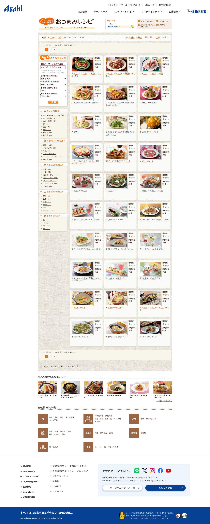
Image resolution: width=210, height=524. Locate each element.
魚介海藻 (43, 433)
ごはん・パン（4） (50, 178)
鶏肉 (62, 417)
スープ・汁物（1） (50, 183)
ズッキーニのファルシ (148, 337)
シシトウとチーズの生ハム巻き (151, 73)
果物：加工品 (151, 419)
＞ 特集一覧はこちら (164, 401)
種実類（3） (48, 133)
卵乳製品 (43, 447)
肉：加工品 (53, 420)
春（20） (46, 226)
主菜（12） (47, 172)
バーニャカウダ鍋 (78, 307)
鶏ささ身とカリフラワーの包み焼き (85, 103)
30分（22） (47, 196)
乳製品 (55, 447)
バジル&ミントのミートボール (151, 190)
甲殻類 (62, 431)
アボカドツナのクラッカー (116, 278)
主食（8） (47, 127)
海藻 (69, 431)
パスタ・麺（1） (49, 181)
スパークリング (55, 38)
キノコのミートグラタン (115, 307)
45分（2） (47, 205)
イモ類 (97, 422)
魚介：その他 (54, 434)
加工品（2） (48, 135)
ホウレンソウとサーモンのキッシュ (119, 249)
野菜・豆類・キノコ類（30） (54, 116)
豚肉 (56, 417)
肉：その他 (70, 417)
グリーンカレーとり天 (148, 103)
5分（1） (46, 207)
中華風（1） (48, 159)
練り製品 (103, 433)
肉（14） (46, 124)
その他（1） (48, 186)
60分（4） (47, 202)
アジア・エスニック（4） (53, 157)
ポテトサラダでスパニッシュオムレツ (86, 249)
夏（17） (46, 229)
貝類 (63, 434)
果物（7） (47, 130)
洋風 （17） (48, 145)
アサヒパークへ (163, 21)
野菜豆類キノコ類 (88, 419)
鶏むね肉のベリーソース (115, 220)
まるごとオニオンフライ (149, 132)
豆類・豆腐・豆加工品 (103, 419)
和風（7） (47, 151)
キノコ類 (117, 419)
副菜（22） (47, 169)
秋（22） (46, 220)
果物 (134, 419)
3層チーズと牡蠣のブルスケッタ (118, 161)
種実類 (134, 433)
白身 (56, 431)
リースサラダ (111, 190)
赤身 (50, 431)
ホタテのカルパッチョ (80, 337)
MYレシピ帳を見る (147, 21)
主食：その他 (113, 447)
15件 (158, 37)
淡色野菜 (108, 416)
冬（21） (46, 223)
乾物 (96, 433)
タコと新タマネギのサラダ (150, 278)
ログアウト (161, 25)
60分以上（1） (48, 210)
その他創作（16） (50, 148)
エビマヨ (75, 132)
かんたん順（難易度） (134, 37)
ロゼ (64, 38)
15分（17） (47, 199)
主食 (88, 447)
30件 (164, 37)
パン (100, 447)
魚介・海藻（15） (50, 121)
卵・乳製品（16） (50, 118)
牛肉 (50, 417)
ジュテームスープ (146, 161)
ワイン (45, 38)
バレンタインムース (79, 190)
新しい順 (148, 37)
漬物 (111, 433)
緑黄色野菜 (99, 416)
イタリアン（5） (49, 154)
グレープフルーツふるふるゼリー (152, 249)
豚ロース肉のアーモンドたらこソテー (154, 220)
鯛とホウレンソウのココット (117, 337)
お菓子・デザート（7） (52, 175)
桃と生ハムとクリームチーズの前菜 (85, 220)
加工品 (88, 433)
